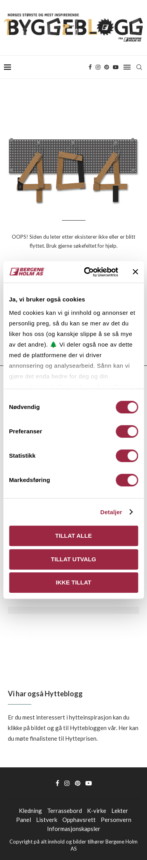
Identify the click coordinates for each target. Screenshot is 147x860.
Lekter (119, 810)
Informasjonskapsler (73, 828)
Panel (23, 819)
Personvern (116, 819)
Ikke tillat (73, 582)
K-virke (96, 810)
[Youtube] (115, 67)
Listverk (46, 819)
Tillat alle (73, 535)
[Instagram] (98, 67)
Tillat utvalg (73, 559)
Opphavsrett (79, 819)
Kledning (30, 810)
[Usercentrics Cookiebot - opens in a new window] (87, 272)
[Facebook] (90, 67)
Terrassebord (64, 810)
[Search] (139, 67)
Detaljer (111, 512)
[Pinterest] (106, 67)
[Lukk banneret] (135, 272)
